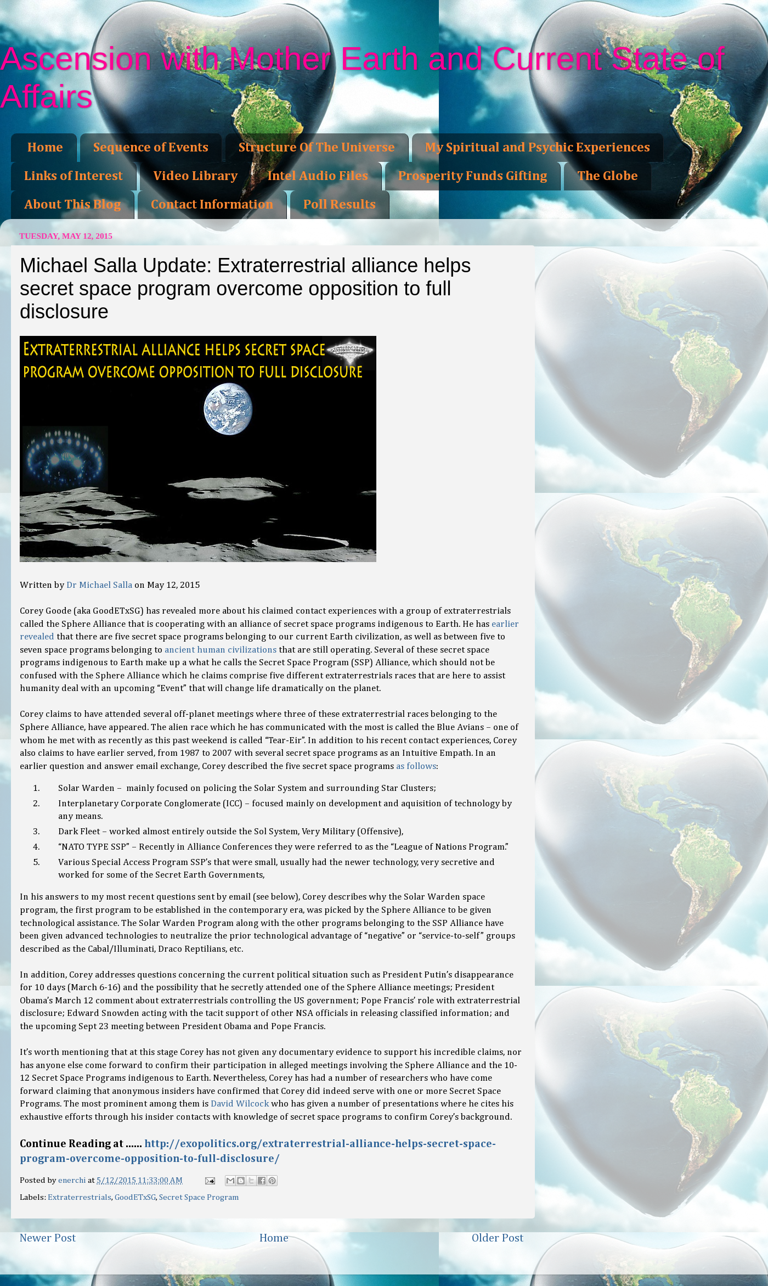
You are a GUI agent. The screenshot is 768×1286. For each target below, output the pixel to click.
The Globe (607, 176)
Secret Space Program (199, 1197)
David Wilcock (240, 1104)
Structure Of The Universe (317, 147)
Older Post (498, 1238)
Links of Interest (73, 176)
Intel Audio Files (318, 176)
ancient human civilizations (220, 650)
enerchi (73, 1180)
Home (45, 147)
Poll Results (339, 204)
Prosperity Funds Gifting (472, 176)
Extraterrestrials (79, 1197)
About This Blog (72, 204)
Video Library (195, 176)
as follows (416, 766)
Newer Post (47, 1238)
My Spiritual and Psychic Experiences (537, 147)
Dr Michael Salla (99, 585)
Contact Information (212, 204)
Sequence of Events (150, 147)
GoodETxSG (135, 1197)
